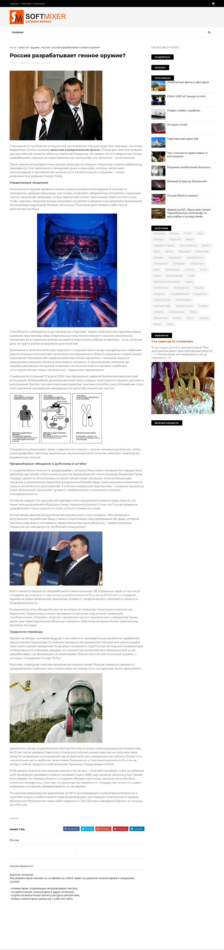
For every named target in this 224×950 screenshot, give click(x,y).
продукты (200, 293)
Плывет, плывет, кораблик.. (184, 110)
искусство (197, 263)
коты (203, 269)
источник (14, 818)
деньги (206, 245)
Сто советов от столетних (172, 341)
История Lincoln (177, 124)
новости (24, 47)
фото (190, 318)
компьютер (172, 269)
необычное (161, 287)
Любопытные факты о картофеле (188, 82)
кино (157, 269)
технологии (160, 318)
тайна (193, 311)
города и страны (164, 245)
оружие (35, 47)
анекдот (159, 239)
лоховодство (174, 275)
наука (188, 281)
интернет (179, 263)
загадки (158, 257)
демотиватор (188, 245)
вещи (189, 239)
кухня (157, 275)
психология (183, 299)
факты (177, 318)
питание (159, 293)
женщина (184, 251)
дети (157, 251)
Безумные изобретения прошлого (189, 167)
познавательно (179, 293)
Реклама (26, 3)
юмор (157, 324)
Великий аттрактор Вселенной (186, 181)
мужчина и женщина (166, 281)
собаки (203, 305)
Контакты (39, 3)
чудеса (203, 318)
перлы (199, 287)
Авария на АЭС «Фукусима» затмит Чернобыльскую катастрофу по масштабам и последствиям (189, 213)
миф (191, 275)
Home (13, 47)
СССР (188, 233)
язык (170, 324)
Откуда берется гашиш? (182, 195)
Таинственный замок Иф (182, 138)
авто (200, 233)
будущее (175, 239)
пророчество (162, 299)
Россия (45, 47)
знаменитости (195, 257)
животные (202, 251)
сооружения (176, 311)
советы (158, 311)
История (159, 233)
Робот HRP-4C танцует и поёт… (187, 96)
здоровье (175, 257)
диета (169, 251)
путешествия (162, 305)
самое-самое (184, 305)
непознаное (181, 287)
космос (189, 269)
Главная (14, 3)
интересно (160, 263)
